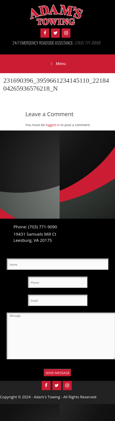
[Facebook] (44, 33)
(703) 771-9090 (87, 42)
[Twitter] (55, 33)
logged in (52, 125)
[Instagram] (66, 33)
